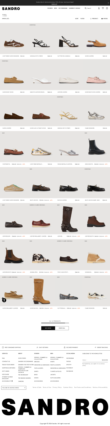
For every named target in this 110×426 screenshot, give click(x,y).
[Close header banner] (108, 3)
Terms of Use (47, 387)
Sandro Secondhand (25, 361)
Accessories (38, 381)
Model (105, 18)
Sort (76, 18)
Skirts (36, 371)
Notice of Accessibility (100, 387)
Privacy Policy (57, 387)
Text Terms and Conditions (82, 387)
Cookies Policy (68, 387)
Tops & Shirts (38, 368)
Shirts (52, 361)
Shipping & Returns (8, 368)
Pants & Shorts (55, 365)
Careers (21, 381)
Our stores (22, 358)
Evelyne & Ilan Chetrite (23, 371)
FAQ (3, 358)
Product (95, 18)
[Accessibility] (4, 300)
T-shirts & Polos (55, 371)
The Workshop (23, 374)
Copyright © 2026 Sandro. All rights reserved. (55, 423)
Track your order (8, 364)
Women (4, 14)
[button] (50, 9)
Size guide (5, 374)
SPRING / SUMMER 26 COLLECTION (40, 358)
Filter (82, 18)
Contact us (6, 361)
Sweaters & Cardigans (42, 365)
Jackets (53, 374)
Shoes (36, 377)
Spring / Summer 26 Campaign (24, 368)
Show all (62, 328)
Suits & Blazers (55, 377)
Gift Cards (5, 371)
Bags (36, 374)
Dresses (37, 361)
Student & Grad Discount (7, 377)
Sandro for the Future (26, 364)
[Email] (95, 360)
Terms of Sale (37, 387)
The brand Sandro (24, 378)
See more (48, 328)
